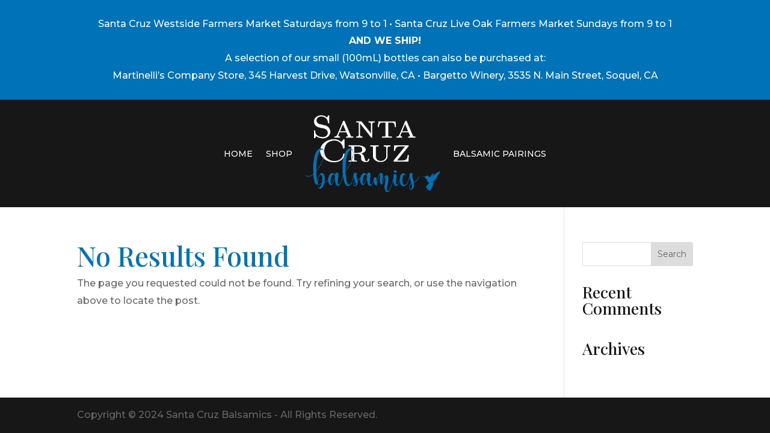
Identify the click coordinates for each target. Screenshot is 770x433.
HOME (238, 153)
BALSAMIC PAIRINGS (499, 153)
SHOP (279, 153)
